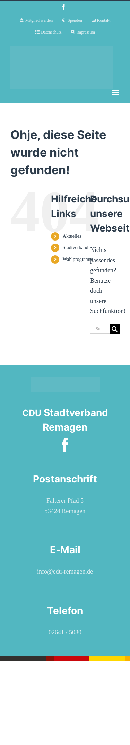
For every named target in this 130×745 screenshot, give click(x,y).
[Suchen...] (100, 329)
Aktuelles (72, 236)
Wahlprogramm (78, 259)
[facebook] (65, 445)
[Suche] (115, 329)
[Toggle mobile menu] (116, 92)
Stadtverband (75, 247)
